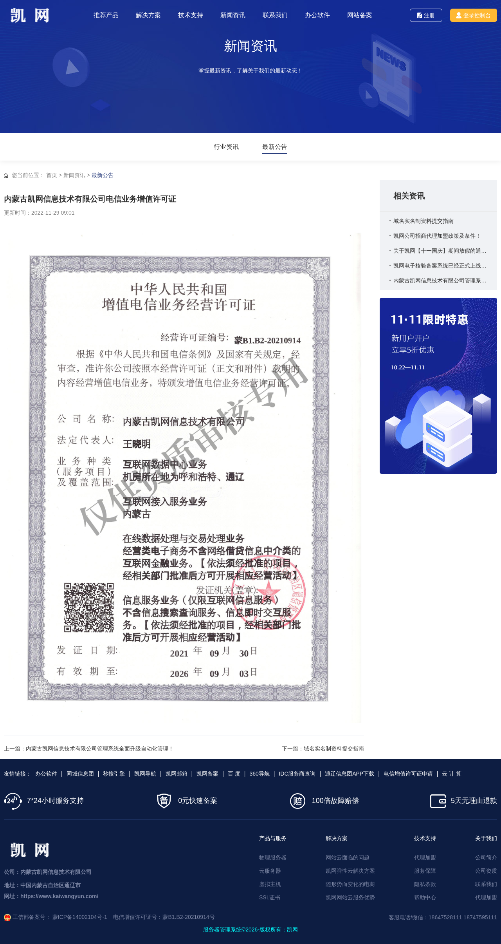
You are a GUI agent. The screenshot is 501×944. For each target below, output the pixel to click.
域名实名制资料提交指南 (423, 221)
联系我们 (275, 15)
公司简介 (486, 857)
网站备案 (359, 15)
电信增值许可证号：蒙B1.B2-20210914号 (163, 917)
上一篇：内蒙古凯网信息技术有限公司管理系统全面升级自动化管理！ (89, 748)
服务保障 (425, 871)
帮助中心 (425, 897)
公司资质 (486, 871)
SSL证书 (269, 897)
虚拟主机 (270, 884)
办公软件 (317, 15)
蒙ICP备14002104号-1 (79, 917)
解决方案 (148, 15)
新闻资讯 (232, 15)
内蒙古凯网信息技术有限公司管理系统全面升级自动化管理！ (440, 280)
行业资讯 (226, 147)
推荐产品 (106, 15)
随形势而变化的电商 (350, 884)
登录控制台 (473, 15)
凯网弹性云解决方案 (350, 871)
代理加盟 (425, 857)
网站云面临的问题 (347, 857)
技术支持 (190, 15)
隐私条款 (425, 884)
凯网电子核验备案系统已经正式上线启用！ (440, 265)
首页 (51, 175)
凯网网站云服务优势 (350, 897)
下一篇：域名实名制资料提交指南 (323, 748)
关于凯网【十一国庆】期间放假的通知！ (440, 251)
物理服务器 (273, 857)
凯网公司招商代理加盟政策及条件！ (437, 236)
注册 (426, 15)
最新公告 (274, 147)
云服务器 (270, 871)
